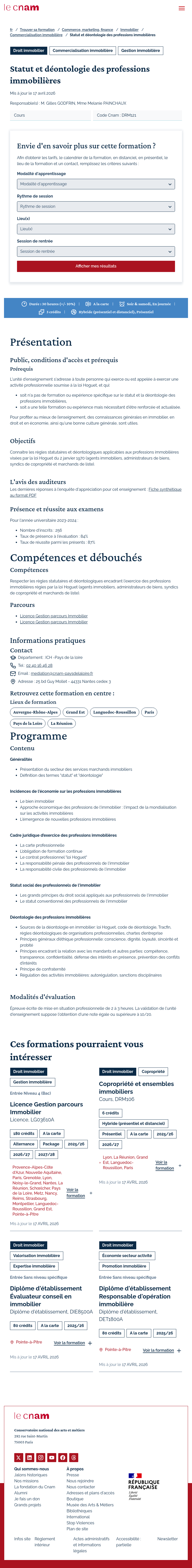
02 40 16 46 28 (39, 665)
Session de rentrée (35, 241)
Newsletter (168, 1538)
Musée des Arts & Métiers (90, 1504)
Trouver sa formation (37, 30)
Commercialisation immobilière (36, 35)
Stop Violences (80, 1522)
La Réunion (61, 723)
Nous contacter (81, 1486)
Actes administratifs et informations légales (91, 1544)
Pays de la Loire (27, 723)
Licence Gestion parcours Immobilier (54, 616)
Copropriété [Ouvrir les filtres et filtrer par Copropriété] (153, 1071)
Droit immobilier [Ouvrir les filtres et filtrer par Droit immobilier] (28, 50)
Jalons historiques (30, 1474)
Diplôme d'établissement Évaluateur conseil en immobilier (46, 1296)
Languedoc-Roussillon (114, 711)
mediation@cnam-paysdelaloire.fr (62, 673)
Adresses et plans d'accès (90, 1492)
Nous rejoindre (80, 1480)
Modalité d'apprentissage (41, 173)
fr (11, 30)
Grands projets (27, 1504)
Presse (73, 1474)
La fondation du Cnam (34, 1486)
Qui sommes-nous (31, 1468)
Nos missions (26, 1480)
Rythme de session (35, 196)
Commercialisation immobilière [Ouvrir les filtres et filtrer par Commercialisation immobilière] (83, 50)
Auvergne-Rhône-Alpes (35, 711)
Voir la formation (75, 1192)
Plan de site (77, 1528)
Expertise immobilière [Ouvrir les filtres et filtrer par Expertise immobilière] (34, 1266)
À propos (75, 1468)
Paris (149, 711)
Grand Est (75, 711)
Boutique (75, 1498)
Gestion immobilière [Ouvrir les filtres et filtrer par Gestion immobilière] (140, 50)
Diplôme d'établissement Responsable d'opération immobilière (135, 1296)
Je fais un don (27, 1498)
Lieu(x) (23, 218)
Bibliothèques (79, 1510)
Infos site (22, 1538)
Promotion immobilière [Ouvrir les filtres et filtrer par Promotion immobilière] (124, 1266)
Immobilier (129, 30)
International (78, 1516)
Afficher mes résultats (96, 266)
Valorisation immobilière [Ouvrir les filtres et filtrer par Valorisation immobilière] (36, 1255)
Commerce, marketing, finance (87, 30)
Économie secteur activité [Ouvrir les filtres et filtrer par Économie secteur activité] (127, 1255)
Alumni (20, 1492)
